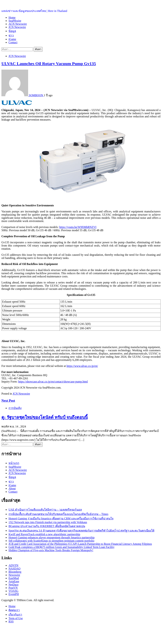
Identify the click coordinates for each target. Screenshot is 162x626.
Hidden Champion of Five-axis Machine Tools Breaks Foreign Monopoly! (51, 550)
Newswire (14, 574)
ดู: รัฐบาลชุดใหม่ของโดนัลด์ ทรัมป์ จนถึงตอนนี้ (44, 417)
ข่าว (11, 35)
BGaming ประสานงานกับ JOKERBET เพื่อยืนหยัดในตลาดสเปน (47, 526)
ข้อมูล (12, 30)
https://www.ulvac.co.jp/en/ (82, 365)
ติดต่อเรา (14, 610)
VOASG (13, 590)
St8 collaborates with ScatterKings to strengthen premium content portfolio (51, 540)
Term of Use (16, 618)
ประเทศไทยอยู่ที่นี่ (12, 3)
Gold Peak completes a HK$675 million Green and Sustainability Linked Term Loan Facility (61, 547)
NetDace (14, 584)
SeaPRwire (15, 20)
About (12, 488)
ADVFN (13, 565)
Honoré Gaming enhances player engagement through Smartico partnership (52, 537)
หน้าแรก (14, 463)
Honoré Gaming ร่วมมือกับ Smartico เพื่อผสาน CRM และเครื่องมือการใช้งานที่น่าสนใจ (61, 518)
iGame (12, 39)
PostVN (13, 587)
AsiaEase (14, 581)
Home (12, 17)
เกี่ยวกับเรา (15, 614)
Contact (13, 42)
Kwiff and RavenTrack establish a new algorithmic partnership (44, 534)
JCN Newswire (17, 27)
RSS (11, 621)
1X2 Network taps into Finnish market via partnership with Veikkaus (48, 522)
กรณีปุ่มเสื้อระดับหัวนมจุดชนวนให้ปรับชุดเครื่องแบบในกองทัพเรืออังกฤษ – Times (58, 514)
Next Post (8, 400)
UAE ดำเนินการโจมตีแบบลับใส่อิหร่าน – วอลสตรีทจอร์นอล (45, 509)
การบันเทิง (15, 408)
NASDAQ (14, 568)
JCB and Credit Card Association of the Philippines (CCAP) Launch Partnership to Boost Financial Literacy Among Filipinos (80, 543)
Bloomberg (15, 571)
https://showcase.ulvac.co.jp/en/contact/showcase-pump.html (53, 381)
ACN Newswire (18, 23)
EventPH (14, 594)
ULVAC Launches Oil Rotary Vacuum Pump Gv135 (48, 63)
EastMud (14, 578)
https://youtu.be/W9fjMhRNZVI (77, 227)
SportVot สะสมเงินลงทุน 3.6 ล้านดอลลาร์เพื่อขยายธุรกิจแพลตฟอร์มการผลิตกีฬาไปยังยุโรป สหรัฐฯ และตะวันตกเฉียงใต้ (81, 530)
